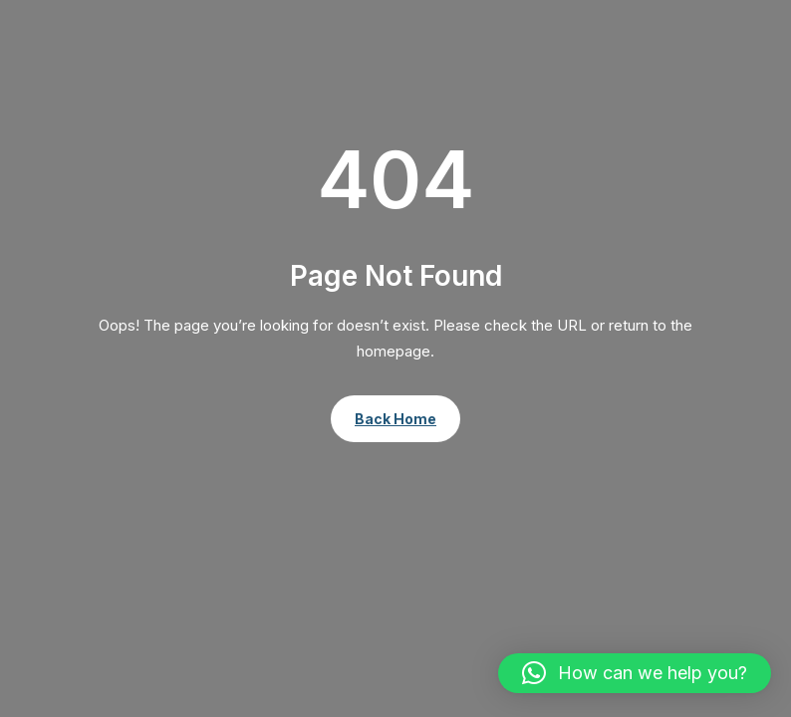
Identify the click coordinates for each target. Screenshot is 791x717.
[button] (634, 673)
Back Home (395, 418)
